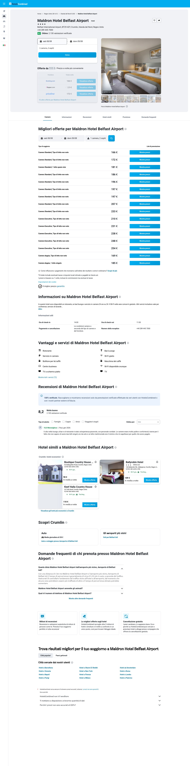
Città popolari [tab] (45, 655)
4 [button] (61, 69)
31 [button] (56, 93)
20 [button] (73, 81)
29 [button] (85, 87)
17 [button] (56, 81)
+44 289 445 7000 (45, 30)
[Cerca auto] (4, 21)
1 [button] (85, 64)
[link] (57, 510)
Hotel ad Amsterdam (128, 668)
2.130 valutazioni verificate (60, 33)
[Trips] (4, 38)
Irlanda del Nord (66, 14)
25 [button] (62, 87)
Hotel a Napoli (44, 674)
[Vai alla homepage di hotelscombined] (18, 4)
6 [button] (73, 69)
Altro (40, 309)
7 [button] (79, 69)
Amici (78, 422)
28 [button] (79, 87)
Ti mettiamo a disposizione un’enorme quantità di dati (100, 700)
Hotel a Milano (84, 678)
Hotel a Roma (125, 671)
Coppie (68, 422)
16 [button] (91, 75)
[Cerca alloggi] (4, 16)
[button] (4, 3)
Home (39, 14)
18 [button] (62, 81)
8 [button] (85, 69)
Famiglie (57, 422)
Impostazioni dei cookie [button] (47, 282)
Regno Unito (48, 14)
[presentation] (127, 106)
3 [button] (56, 69)
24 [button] (56, 87)
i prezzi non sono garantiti (91, 689)
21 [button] (79, 81)
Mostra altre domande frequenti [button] (81, 598)
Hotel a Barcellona (46, 668)
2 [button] (90, 64)
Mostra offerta (89, 480)
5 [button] (67, 69)
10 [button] (56, 75)
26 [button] (68, 87)
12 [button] (68, 75)
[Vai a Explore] (4, 31)
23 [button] (91, 81)
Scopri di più (112, 271)
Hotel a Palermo (126, 678)
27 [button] (73, 87)
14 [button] (79, 75)
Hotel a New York (85, 671)
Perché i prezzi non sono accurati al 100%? (100, 705)
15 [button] (85, 75)
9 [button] (90, 69)
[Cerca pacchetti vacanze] (4, 26)
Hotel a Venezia (45, 671)
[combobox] (148, 422)
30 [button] (91, 87)
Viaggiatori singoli (91, 422)
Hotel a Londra (125, 674)
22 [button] (85, 81)
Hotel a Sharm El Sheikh (88, 668)
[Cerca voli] (4, 11)
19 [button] (68, 81)
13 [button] (73, 75)
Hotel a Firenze (85, 674)
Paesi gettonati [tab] (61, 655)
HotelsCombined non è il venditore (100, 696)
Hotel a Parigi (44, 678)
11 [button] (62, 75)
